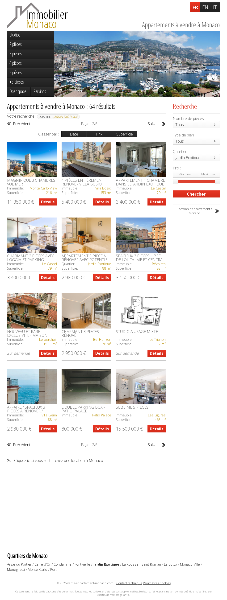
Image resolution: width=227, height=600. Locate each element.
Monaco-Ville (190, 564)
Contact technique (129, 583)
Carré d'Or (42, 564)
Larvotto (170, 564)
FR (195, 7)
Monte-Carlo (37, 569)
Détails (48, 202)
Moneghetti (16, 569)
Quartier (58, 117)
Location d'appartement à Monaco (194, 211)
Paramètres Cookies (157, 583)
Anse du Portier (19, 564)
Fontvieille (82, 564)
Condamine (62, 564)
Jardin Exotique (106, 564)
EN (205, 7)
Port (53, 569)
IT (215, 7)
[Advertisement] (86, 514)
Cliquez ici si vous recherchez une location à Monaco (58, 460)
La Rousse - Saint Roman (141, 564)
